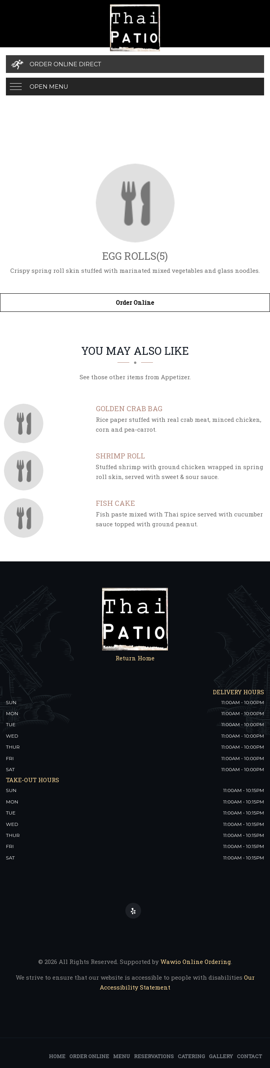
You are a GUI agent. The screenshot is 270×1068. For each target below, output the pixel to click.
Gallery (221, 1056)
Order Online (135, 302)
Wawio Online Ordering (195, 961)
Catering (191, 1056)
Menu (121, 1056)
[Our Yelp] (133, 911)
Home (57, 1056)
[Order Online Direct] (135, 64)
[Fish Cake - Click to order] (25, 518)
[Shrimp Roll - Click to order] (25, 470)
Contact (249, 1056)
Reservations (154, 1056)
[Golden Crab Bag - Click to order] (25, 423)
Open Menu (49, 86)
